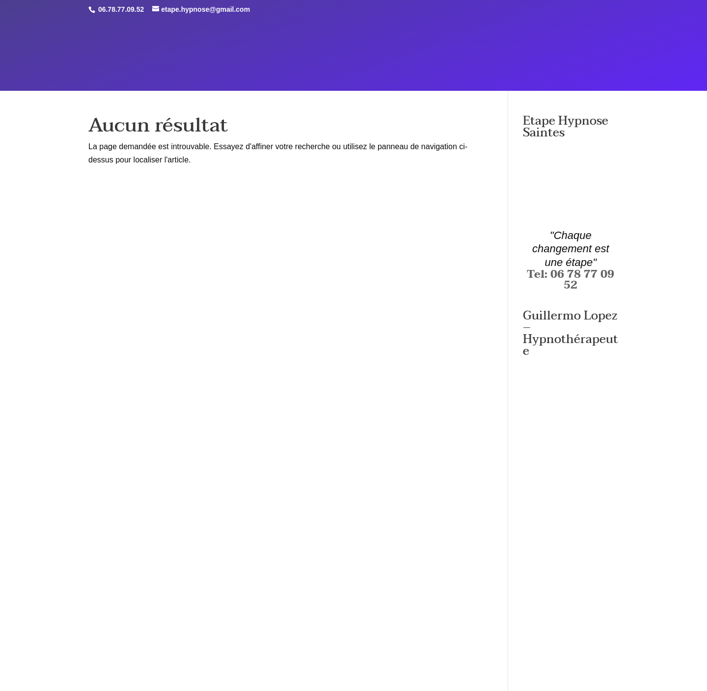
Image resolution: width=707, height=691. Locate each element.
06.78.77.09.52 (120, 9)
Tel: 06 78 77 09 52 (570, 279)
